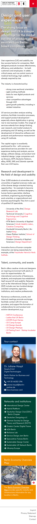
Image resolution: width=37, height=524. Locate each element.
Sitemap (32, 516)
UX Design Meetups (14, 327)
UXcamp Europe (12, 448)
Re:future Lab (11, 432)
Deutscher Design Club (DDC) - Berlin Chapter (18, 413)
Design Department (23, 242)
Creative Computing (14, 226)
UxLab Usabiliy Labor (24, 224)
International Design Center (17, 405)
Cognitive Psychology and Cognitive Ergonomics (19, 216)
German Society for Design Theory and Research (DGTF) (17, 421)
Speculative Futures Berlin (16, 439)
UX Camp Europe (13, 322)
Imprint (33, 510)
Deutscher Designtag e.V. (16, 417)
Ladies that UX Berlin (14, 317)
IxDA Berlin (10, 429)
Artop (14, 231)
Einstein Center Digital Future (17, 426)
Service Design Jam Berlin (16, 435)
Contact (32, 519)
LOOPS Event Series (14, 320)
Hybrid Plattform (12, 408)
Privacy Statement (28, 513)
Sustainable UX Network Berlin (18, 445)
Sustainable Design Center (16, 442)
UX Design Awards (14, 325)
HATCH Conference (14, 315)
